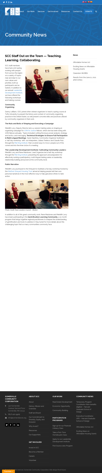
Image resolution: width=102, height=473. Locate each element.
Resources (33, 430)
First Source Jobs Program (62, 446)
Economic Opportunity (61, 406)
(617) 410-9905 (14, 414)
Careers (32, 456)
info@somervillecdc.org (17, 418)
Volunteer (32, 460)
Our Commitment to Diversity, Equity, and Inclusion (36, 419)
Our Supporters (35, 435)
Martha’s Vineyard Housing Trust (20, 171)
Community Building (60, 410)
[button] (96, 11)
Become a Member (36, 452)
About (31, 402)
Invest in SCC (34, 448)
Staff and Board (35, 413)
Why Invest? (33, 426)
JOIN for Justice (30, 131)
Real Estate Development (62, 402)
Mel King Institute (21, 143)
